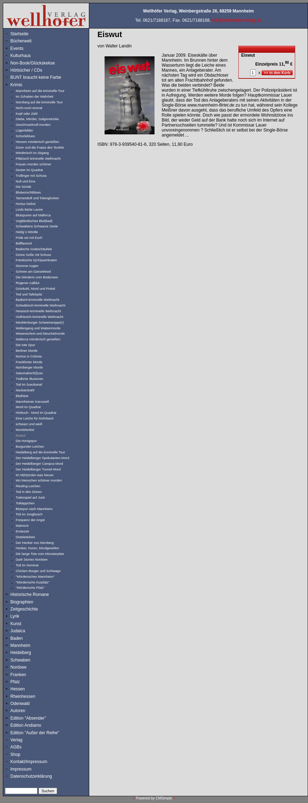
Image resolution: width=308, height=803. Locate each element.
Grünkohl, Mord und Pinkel (35, 288)
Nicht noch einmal (29, 108)
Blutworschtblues (28, 192)
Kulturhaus (25, 55)
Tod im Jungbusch (29, 514)
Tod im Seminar (27, 565)
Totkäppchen (25, 503)
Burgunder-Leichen (30, 446)
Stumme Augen (27, 266)
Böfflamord (24, 243)
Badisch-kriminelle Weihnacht (37, 300)
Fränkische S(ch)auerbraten (36, 260)
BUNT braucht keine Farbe (35, 77)
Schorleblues (25, 136)
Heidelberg (20, 652)
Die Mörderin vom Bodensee (37, 277)
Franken (18, 674)
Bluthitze (22, 396)
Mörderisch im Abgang (32, 153)
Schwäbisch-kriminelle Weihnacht (40, 305)
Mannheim (20, 645)
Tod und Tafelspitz (29, 294)
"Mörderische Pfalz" (30, 588)
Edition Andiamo (25, 725)
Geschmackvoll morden (33, 125)
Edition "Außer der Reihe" (34, 732)
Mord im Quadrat (28, 407)
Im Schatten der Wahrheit (34, 96)
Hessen (17, 688)
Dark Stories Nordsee (31, 559)
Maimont (22, 525)
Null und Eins (25, 181)
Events (24, 48)
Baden (16, 638)
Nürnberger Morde (29, 367)
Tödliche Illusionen (29, 379)
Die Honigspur (26, 441)
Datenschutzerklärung (31, 776)
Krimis (16, 84)
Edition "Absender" (28, 718)
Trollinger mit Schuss (31, 175)
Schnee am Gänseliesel (33, 271)
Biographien (21, 601)
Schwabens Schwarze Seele (37, 226)
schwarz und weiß (29, 424)
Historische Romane (29, 594)
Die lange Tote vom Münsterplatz (40, 554)
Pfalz (15, 681)
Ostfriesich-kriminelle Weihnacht (39, 317)
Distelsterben (25, 537)
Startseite (19, 33)
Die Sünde (23, 187)
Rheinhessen (22, 696)
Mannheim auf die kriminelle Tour (40, 91)
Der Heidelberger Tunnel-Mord (38, 469)
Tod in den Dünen (29, 492)
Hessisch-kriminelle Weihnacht (38, 311)
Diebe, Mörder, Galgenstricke (37, 119)
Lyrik (14, 616)
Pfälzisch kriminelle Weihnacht (38, 158)
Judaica (17, 630)
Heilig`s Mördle (27, 232)
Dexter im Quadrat (29, 170)
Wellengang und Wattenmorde (38, 328)
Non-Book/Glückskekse (33, 63)
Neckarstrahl (25, 390)
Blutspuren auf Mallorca (33, 215)
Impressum (20, 769)
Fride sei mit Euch (29, 238)
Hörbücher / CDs (26, 70)
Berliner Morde (26, 350)
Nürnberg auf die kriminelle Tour (39, 102)
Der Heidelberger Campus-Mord (39, 463)
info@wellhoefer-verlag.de (237, 20)
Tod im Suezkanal (29, 384)
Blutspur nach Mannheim (34, 509)
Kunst (15, 623)
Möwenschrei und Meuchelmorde (40, 333)
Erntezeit (22, 531)
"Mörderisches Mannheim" (35, 576)
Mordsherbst (25, 430)
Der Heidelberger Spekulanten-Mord (42, 458)
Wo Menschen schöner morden (39, 480)
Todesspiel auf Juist (30, 497)
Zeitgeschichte (24, 609)
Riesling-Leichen (28, 486)
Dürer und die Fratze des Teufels (40, 147)
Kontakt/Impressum (28, 761)
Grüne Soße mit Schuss (33, 255)
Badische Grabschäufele (34, 249)
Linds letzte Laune (29, 209)
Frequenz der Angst (30, 520)
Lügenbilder (24, 130)
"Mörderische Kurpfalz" (33, 582)
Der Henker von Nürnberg (35, 543)
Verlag (16, 739)
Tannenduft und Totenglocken (37, 198)
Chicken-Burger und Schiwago (38, 571)
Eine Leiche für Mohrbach (35, 418)
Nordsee (18, 667)
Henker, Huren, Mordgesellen (37, 548)
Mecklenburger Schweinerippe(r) (40, 322)
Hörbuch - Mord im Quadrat (36, 413)
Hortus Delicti (25, 204)
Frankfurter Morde (29, 362)
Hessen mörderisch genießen (37, 142)
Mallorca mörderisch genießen (38, 339)
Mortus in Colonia (29, 356)
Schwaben (20, 660)
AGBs (15, 747)
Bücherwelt (20, 40)
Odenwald (20, 703)
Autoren (17, 710)
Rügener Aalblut (27, 283)
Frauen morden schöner (33, 164)
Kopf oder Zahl (26, 113)
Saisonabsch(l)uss (29, 373)
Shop (15, 754)
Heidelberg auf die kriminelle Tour (40, 452)
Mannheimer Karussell (32, 401)
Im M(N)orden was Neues (35, 475)
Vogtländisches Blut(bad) (34, 221)
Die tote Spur (25, 345)
